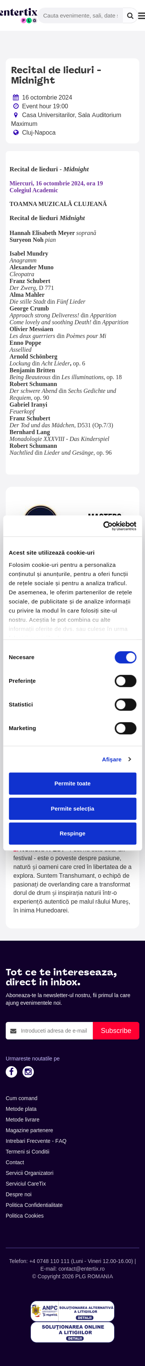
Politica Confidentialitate (34, 1205)
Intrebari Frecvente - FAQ (36, 1141)
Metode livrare (23, 1119)
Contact (15, 1162)
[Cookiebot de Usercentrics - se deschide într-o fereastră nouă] (103, 526)
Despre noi (19, 1194)
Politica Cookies (25, 1215)
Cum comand (21, 1098)
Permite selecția (72, 808)
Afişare (112, 759)
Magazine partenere (29, 1130)
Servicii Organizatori (29, 1173)
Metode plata (21, 1108)
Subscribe (116, 1030)
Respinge (73, 833)
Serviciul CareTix (26, 1183)
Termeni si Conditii (27, 1151)
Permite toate (72, 783)
